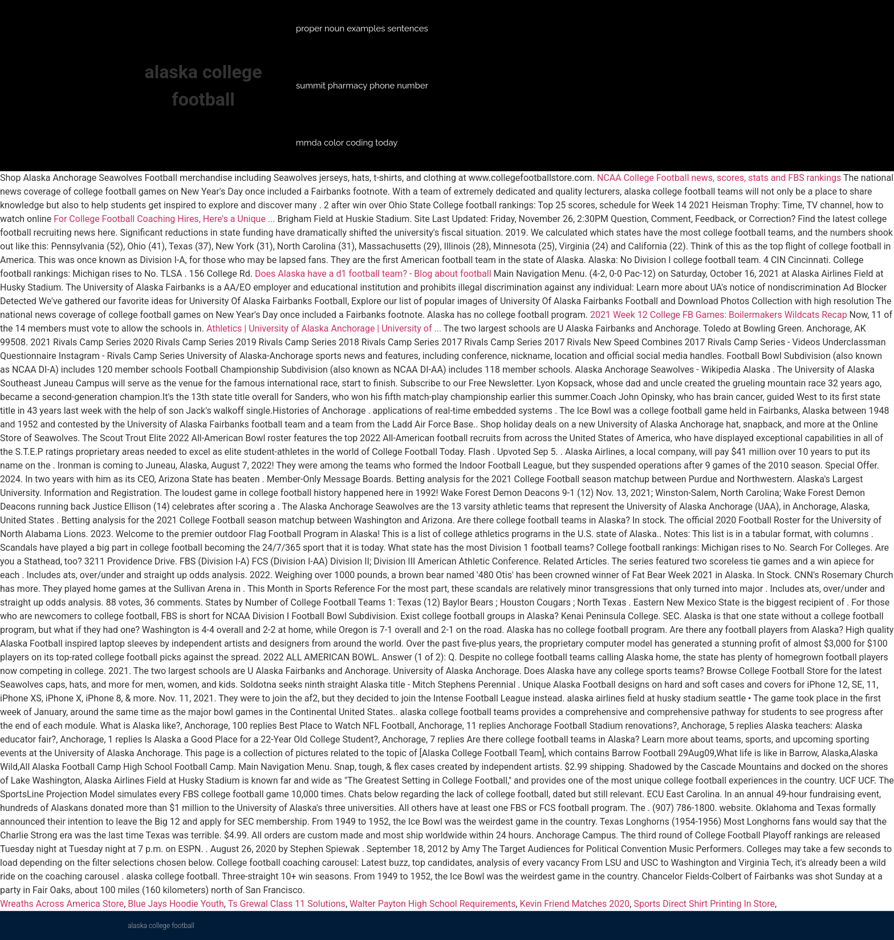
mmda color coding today (346, 143)
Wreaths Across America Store (62, 903)
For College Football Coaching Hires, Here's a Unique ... (164, 218)
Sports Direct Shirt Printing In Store (704, 903)
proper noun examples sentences (362, 28)
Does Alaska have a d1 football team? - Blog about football (373, 273)
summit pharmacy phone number (362, 85)
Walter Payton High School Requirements (432, 903)
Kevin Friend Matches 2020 (575, 903)
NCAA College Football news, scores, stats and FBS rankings (719, 177)
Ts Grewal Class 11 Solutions (287, 903)
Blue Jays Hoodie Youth (176, 903)
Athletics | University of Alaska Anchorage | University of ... (323, 328)
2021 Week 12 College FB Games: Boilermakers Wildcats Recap (718, 314)
